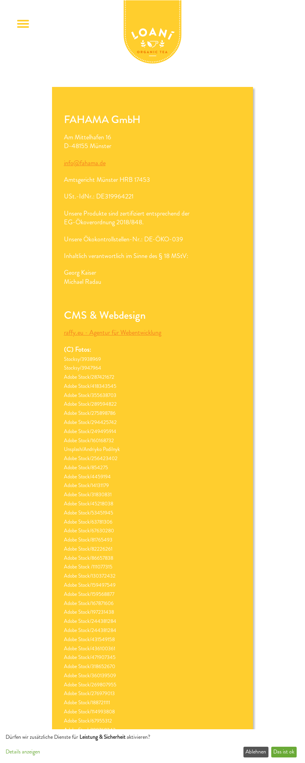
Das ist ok (283, 751)
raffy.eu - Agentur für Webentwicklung (112, 332)
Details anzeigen (23, 751)
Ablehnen (255, 751)
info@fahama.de (85, 163)
